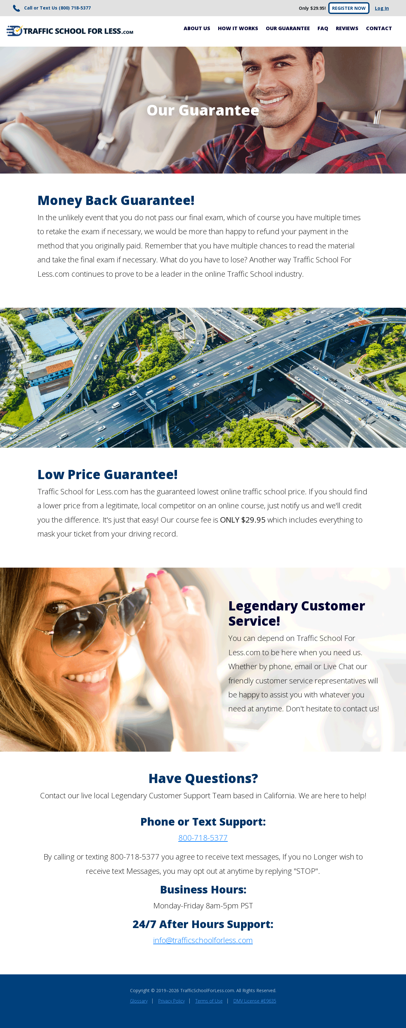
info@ (163, 940)
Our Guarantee (288, 28)
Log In (382, 8)
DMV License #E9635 (254, 1001)
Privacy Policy (171, 1001)
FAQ (323, 28)
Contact (379, 28)
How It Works (238, 28)
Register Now (349, 8)
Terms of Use (209, 1001)
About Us (197, 28)
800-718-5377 (203, 837)
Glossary (138, 1001)
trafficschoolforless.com (213, 940)
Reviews (347, 28)
